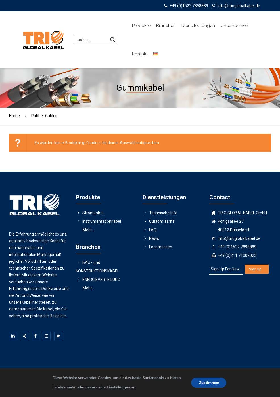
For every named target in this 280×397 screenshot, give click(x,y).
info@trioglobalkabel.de (239, 5)
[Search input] (91, 40)
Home (14, 116)
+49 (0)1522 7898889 (189, 5)
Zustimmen (209, 382)
